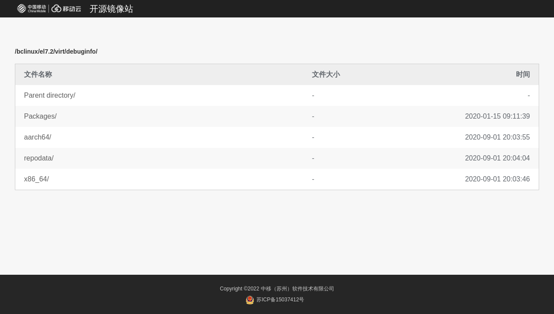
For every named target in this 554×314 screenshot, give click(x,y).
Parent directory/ (49, 95)
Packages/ (40, 116)
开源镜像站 (111, 9)
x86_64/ (36, 179)
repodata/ (39, 158)
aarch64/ (37, 137)
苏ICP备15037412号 (275, 300)
